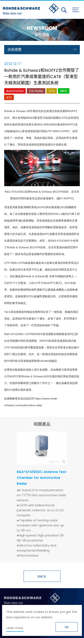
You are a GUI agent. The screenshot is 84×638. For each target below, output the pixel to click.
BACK (42, 576)
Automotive (15, 91)
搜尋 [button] (64, 10)
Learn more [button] (14, 628)
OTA (51, 91)
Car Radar (36, 91)
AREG (63, 91)
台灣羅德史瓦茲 (31, 9)
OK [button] (67, 627)
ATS (9, 97)
